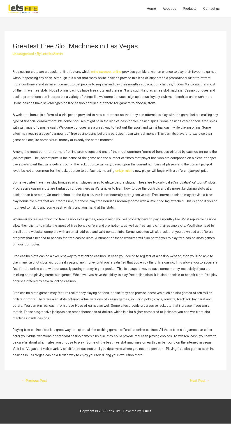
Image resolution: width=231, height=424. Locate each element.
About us (169, 9)
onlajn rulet (123, 171)
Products (189, 9)
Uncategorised (23, 54)
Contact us (211, 9)
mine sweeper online (106, 72)
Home (151, 9)
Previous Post (35, 381)
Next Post (199, 381)
